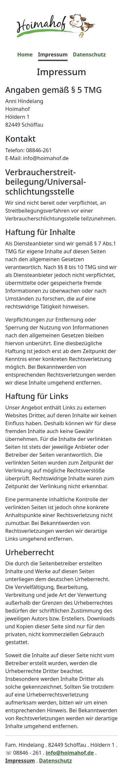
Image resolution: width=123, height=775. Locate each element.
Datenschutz (89, 54)
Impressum (53, 54)
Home (25, 54)
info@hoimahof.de (70, 752)
